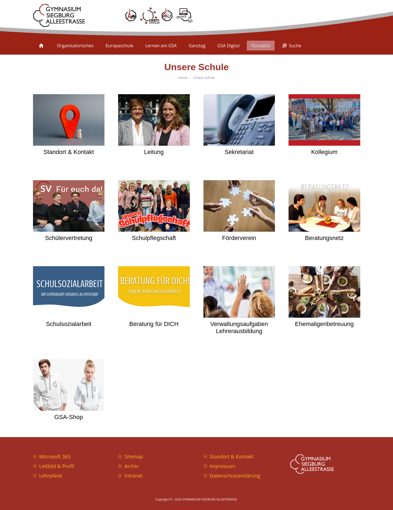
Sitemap (133, 456)
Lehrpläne (50, 476)
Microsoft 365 (55, 456)
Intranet (133, 476)
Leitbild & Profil (56, 466)
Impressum (223, 466)
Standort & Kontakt (232, 456)
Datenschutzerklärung (235, 476)
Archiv (131, 466)
